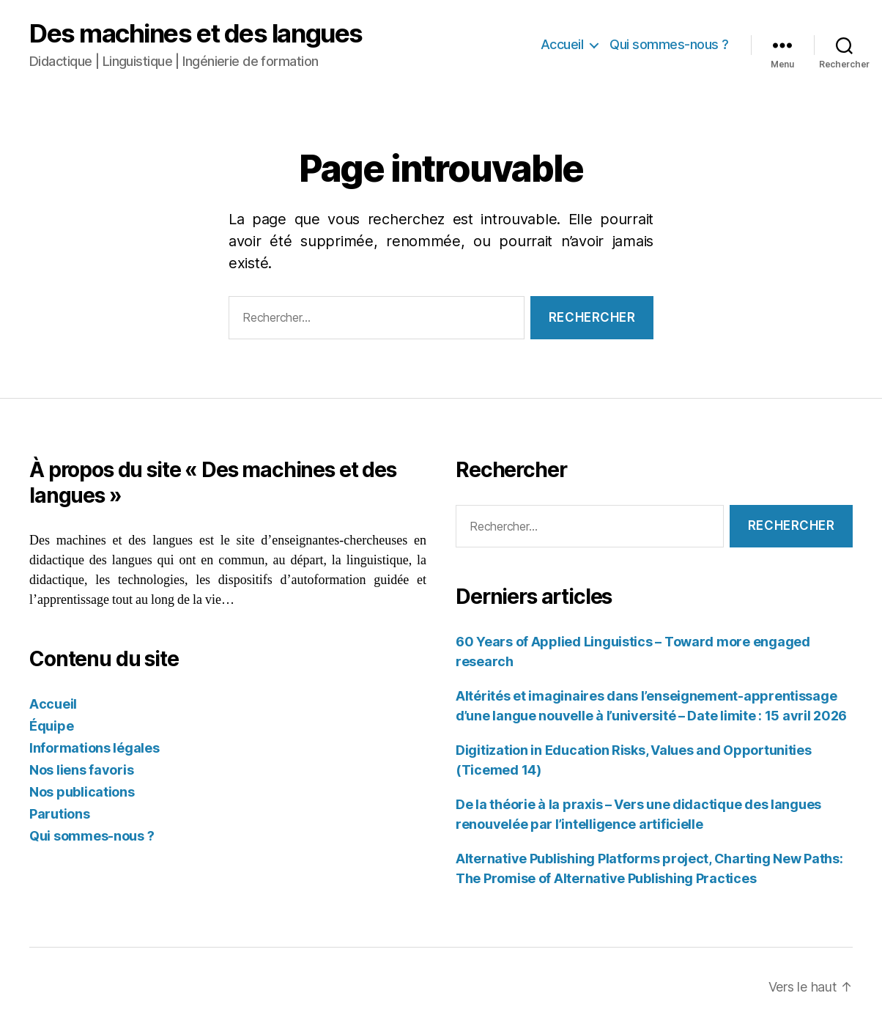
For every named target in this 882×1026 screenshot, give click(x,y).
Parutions (59, 814)
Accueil (562, 44)
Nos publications (82, 792)
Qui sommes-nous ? (669, 44)
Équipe (51, 726)
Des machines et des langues (196, 33)
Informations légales (94, 748)
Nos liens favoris (81, 770)
